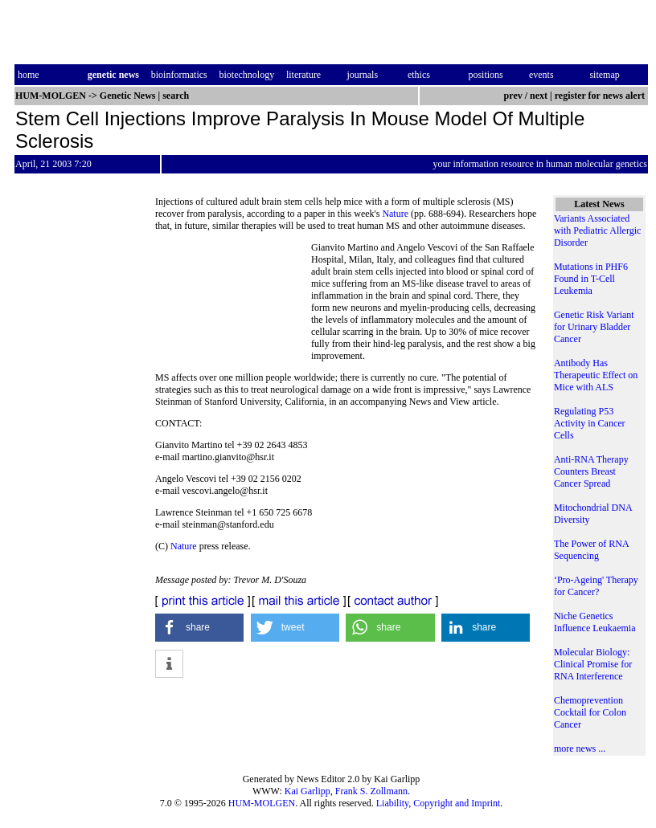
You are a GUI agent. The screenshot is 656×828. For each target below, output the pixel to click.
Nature (395, 213)
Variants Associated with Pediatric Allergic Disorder (597, 230)
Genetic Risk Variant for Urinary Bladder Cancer (594, 327)
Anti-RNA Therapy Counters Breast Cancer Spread (591, 471)
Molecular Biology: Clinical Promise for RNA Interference (593, 664)
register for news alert (601, 95)
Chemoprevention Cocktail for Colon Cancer (590, 712)
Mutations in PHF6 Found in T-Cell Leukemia (591, 278)
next (538, 95)
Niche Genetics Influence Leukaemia (595, 622)
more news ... (579, 748)
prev (513, 95)
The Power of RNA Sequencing (591, 549)
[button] (199, 628)
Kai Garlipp (307, 791)
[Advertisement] (233, 301)
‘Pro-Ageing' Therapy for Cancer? (596, 586)
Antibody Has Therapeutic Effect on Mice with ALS (596, 375)
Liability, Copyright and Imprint (438, 803)
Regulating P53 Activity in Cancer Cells (589, 423)
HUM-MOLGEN (261, 803)
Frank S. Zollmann (371, 791)
